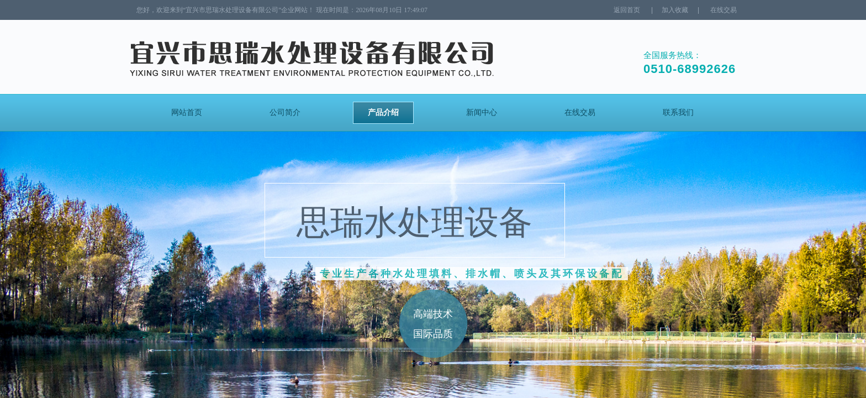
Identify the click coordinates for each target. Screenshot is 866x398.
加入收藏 (675, 10)
